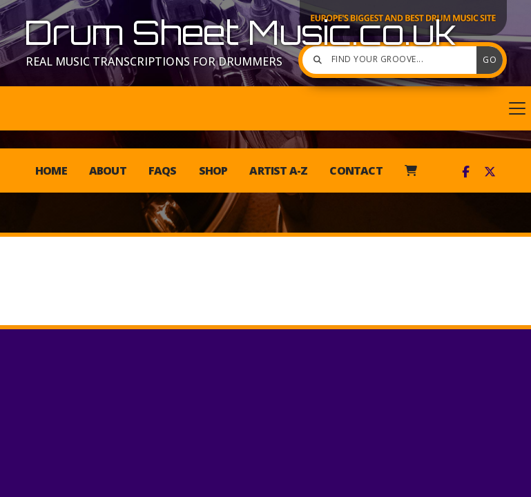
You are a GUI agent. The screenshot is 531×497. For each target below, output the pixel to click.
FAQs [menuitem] (162, 170)
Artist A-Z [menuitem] (278, 170)
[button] (265, 108)
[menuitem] (410, 170)
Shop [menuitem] (213, 170)
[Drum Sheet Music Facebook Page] (466, 171)
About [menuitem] (107, 170)
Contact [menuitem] (355, 170)
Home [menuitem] (51, 170)
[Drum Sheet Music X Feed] (490, 171)
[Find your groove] (392, 60)
